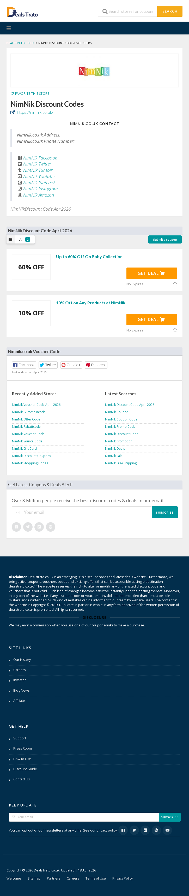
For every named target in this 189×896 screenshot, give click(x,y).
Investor (19, 680)
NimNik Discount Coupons (31, 456)
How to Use (22, 759)
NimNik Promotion (118, 441)
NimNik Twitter (37, 164)
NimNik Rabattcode (26, 426)
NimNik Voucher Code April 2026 (36, 404)
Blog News (21, 690)
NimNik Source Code (27, 441)
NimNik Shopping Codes (30, 463)
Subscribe (165, 512)
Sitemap (34, 878)
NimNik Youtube (38, 176)
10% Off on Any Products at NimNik (90, 302)
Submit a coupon (165, 239)
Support (19, 738)
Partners (53, 878)
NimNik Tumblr (37, 170)
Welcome (14, 878)
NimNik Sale (114, 456)
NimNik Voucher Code (28, 434)
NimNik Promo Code (120, 426)
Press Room (22, 748)
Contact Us (21, 779)
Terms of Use (96, 878)
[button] (24, 365)
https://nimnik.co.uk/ (34, 112)
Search (170, 11)
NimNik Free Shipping (121, 463)
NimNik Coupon (117, 412)
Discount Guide (25, 769)
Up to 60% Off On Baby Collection (89, 256)
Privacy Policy (122, 878)
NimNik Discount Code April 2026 (129, 404)
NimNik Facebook (40, 158)
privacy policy (106, 830)
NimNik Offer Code (26, 419)
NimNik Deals (115, 448)
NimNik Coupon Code (121, 419)
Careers (19, 670)
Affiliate (19, 700)
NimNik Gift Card (24, 448)
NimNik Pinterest (39, 183)
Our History (22, 659)
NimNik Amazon (38, 195)
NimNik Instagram (40, 189)
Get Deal (151, 273)
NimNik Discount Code (121, 434)
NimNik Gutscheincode (29, 412)
